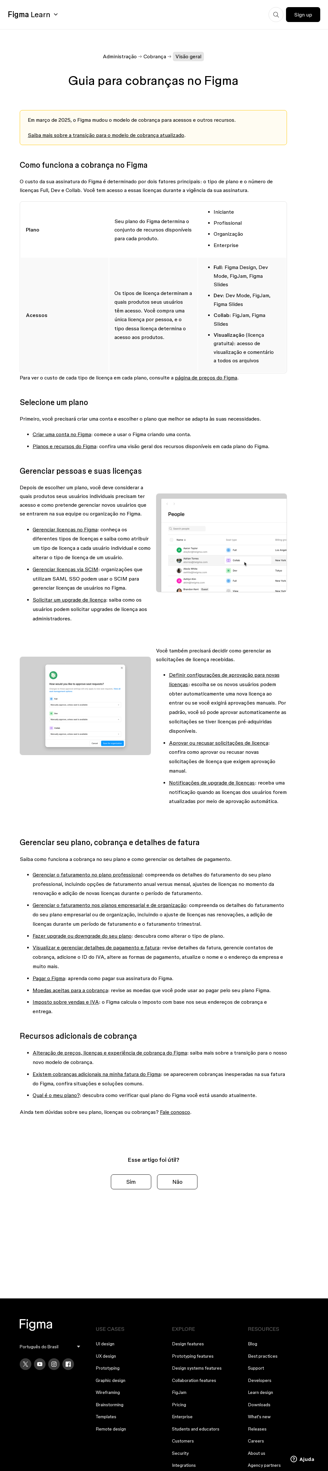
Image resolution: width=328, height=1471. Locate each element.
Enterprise (182, 1416)
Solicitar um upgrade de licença (69, 600)
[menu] (50, 1347)
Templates (106, 1416)
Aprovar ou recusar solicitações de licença (218, 743)
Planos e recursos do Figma (64, 446)
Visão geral (188, 56)
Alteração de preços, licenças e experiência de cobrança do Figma (110, 1053)
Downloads (259, 1404)
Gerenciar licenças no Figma (65, 529)
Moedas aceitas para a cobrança (70, 990)
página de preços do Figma (206, 377)
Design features (188, 1343)
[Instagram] (54, 1364)
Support (256, 1368)
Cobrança (154, 56)
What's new (259, 1416)
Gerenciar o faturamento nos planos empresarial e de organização (109, 905)
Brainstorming (109, 1404)
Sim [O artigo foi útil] (131, 1182)
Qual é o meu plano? (56, 1095)
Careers (256, 1440)
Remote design (111, 1428)
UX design (106, 1356)
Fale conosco (175, 1112)
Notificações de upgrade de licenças (212, 783)
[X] (25, 1364)
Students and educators (195, 1428)
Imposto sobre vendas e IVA (66, 1002)
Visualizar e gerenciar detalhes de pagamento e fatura (96, 947)
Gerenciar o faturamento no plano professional (87, 874)
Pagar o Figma (49, 978)
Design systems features (197, 1368)
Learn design (260, 1392)
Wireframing (108, 1392)
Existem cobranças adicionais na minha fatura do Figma (97, 1074)
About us (256, 1453)
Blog (252, 1343)
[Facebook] (68, 1364)
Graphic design (110, 1380)
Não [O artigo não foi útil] (177, 1182)
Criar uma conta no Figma (62, 434)
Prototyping (108, 1368)
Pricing (179, 1404)
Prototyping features (193, 1356)
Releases (257, 1428)
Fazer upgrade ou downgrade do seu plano (82, 936)
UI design (105, 1343)
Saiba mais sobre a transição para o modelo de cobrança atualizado (106, 135)
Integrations (184, 1465)
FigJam (179, 1392)
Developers (259, 1380)
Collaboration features (194, 1380)
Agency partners (264, 1465)
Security (180, 1453)
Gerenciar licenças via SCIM (65, 569)
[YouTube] (40, 1364)
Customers (183, 1440)
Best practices (263, 1356)
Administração (120, 56)
